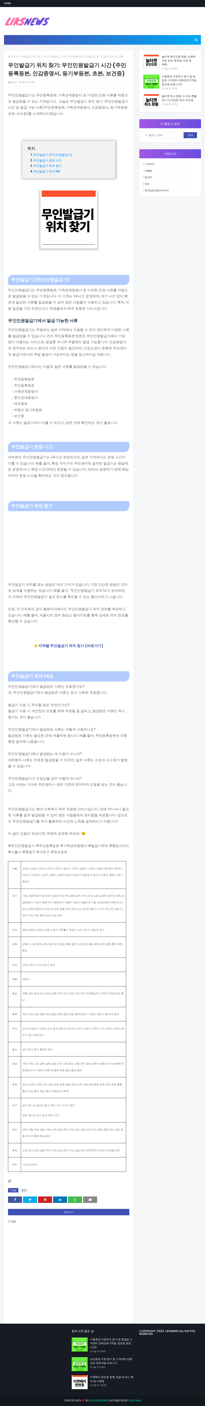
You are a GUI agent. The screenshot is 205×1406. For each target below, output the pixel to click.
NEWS (13, 82)
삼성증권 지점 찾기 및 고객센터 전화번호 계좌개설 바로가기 (111, 1361)
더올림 (148, 170)
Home (7, 3)
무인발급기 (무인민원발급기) (52, 154)
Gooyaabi (135, 1400)
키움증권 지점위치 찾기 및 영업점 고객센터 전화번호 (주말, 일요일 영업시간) (179, 80)
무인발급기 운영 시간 (47, 160)
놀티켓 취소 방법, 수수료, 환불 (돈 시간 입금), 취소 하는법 (179, 98)
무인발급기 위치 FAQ (46, 171)
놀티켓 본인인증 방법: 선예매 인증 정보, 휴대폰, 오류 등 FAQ (178, 60)
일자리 (148, 177)
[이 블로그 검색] (163, 135)
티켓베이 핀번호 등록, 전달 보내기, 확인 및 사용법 (111, 1379)
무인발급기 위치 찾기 (47, 165)
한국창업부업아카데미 (157, 190)
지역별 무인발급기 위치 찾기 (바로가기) (70, 645)
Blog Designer (98, 1400)
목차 (31, 148)
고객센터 (149, 164)
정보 (15, 56)
